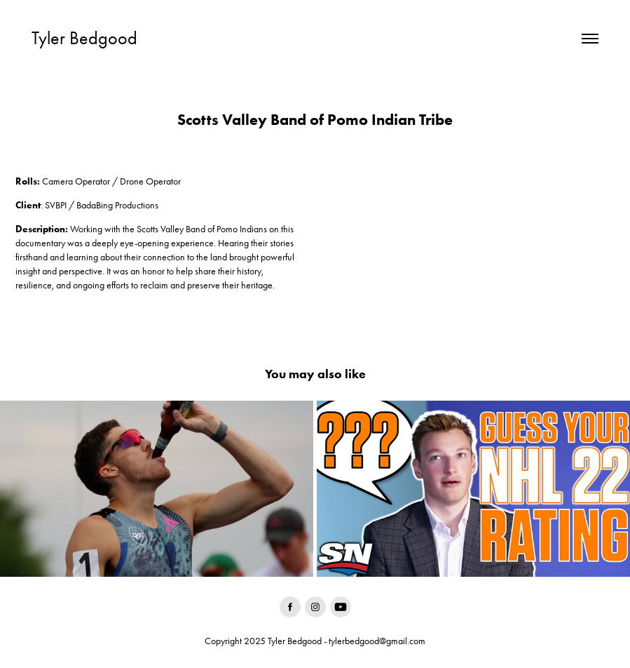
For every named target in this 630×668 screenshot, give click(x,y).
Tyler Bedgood (84, 38)
